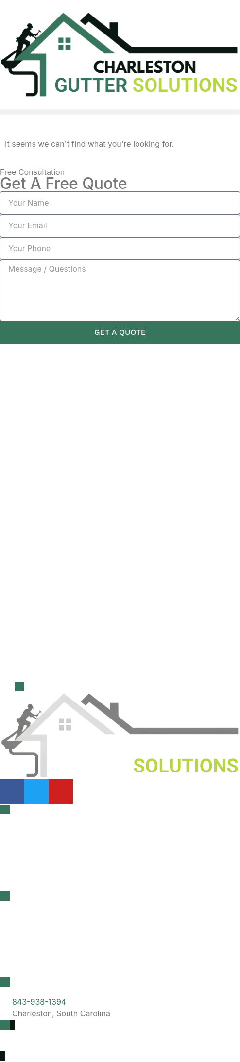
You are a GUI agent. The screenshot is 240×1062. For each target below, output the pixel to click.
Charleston (30, 920)
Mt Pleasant (31, 943)
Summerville (32, 965)
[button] (120, 112)
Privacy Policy (25, 1046)
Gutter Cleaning (38, 834)
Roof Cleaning (35, 856)
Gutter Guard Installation (54, 879)
